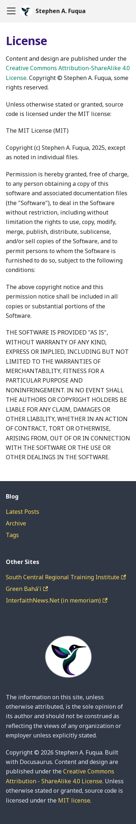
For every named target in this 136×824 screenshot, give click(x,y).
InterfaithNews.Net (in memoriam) (56, 600)
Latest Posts (22, 512)
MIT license (74, 800)
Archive (16, 523)
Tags (12, 535)
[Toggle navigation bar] (11, 10)
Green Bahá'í (27, 589)
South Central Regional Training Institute (66, 577)
